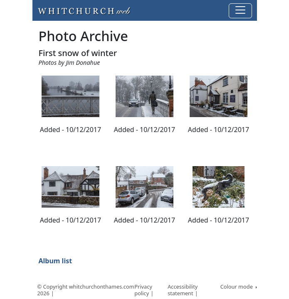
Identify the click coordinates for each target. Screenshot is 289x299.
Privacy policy (143, 290)
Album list (55, 260)
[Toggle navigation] (240, 10)
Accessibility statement (183, 290)
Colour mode (237, 286)
